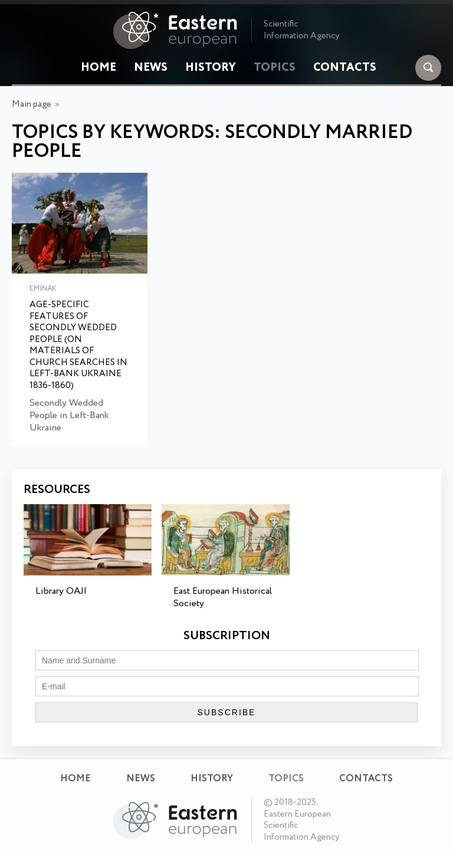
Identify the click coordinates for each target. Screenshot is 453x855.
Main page (31, 104)
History (210, 68)
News (151, 68)
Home (98, 68)
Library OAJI (61, 591)
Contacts (344, 68)
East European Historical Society (222, 597)
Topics (275, 68)
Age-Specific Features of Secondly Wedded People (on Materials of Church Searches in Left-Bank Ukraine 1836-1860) (78, 346)
